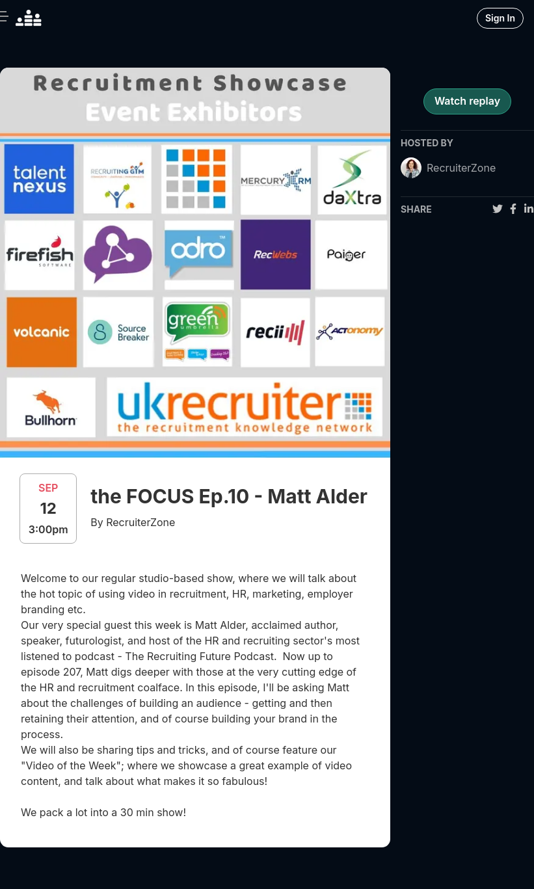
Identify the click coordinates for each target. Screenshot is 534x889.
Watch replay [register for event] (467, 100)
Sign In (500, 17)
